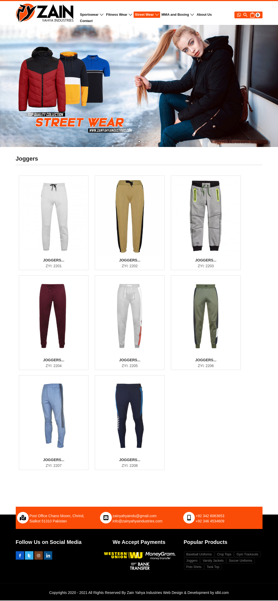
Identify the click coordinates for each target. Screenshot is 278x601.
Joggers (192, 561)
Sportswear (92, 15)
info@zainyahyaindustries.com (137, 522)
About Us (204, 15)
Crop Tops (224, 555)
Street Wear (147, 15)
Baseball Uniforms (199, 555)
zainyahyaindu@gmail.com (135, 516)
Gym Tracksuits (247, 555)
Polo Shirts (194, 567)
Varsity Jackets (213, 561)
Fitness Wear (119, 15)
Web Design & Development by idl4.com (196, 593)
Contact (86, 21)
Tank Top (213, 567)
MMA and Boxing (177, 15)
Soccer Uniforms (240, 561)
